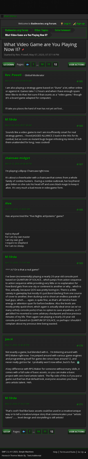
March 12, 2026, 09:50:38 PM (18, 163)
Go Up (6, 431)
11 (48, 64)
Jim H (9, 339)
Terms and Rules (67, 451)
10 (42, 64)
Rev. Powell (13, 75)
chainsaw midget (17, 158)
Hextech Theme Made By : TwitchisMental (21, 455)
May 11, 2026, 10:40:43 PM (17, 344)
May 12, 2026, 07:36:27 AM (17, 403)
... (37, 64)
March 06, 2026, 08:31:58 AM (18, 125)
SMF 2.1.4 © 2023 (10, 452)
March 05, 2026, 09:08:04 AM (18, 80)
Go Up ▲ (82, 451)
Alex (8, 203)
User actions (77, 64)
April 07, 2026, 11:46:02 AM (17, 209)
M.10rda (11, 119)
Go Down (8, 64)
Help (55, 451)
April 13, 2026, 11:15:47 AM (17, 262)
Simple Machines (26, 452)
